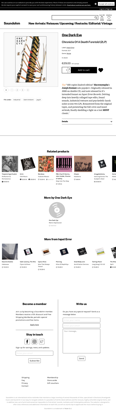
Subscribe (34, 360)
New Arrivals (37, 23)
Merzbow (41, 174)
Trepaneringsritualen (9, 174)
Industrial (16, 100)
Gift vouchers (53, 383)
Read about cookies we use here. (79, 5)
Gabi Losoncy (24, 262)
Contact (25, 386)
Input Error (70, 48)
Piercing (59, 262)
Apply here (34, 325)
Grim (21, 174)
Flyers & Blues (25, 264)
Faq (23, 380)
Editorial (94, 23)
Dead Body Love (79, 262)
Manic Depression (55, 223)
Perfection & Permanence (6, 178)
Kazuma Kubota (7, 262)
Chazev (76, 174)
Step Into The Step (62, 181)
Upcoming (67, 23)
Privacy (25, 383)
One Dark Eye (72, 35)
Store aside (52, 380)
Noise (69, 53)
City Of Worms (64, 174)
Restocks (81, 23)
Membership (52, 377)
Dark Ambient (29, 100)
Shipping (25, 377)
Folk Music (24, 176)
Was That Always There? (44, 265)
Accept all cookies (106, 4)
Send (81, 358)
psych (39, 100)
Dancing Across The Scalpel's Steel (101, 178)
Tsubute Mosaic (43, 176)
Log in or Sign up (106, 9)
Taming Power (97, 262)
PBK (57, 174)
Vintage (107, 23)
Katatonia (77, 176)
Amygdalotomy (99, 174)
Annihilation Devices (81, 264)
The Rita (33, 262)
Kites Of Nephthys (62, 264)
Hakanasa (5, 264)
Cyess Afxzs (42, 262)
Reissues (52, 23)
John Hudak (60, 176)
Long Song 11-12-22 (98, 264)
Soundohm (12, 23)
